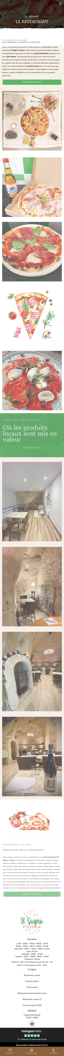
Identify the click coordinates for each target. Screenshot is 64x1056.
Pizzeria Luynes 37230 (32, 1005)
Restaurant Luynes (32, 975)
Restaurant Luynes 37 (32, 999)
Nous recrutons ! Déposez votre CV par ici (32, 1045)
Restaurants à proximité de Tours (32, 993)
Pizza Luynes (32, 987)
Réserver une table (32, 82)
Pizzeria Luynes (32, 981)
